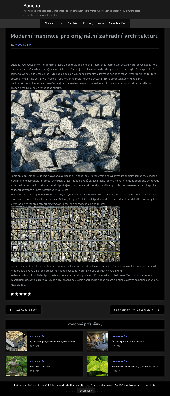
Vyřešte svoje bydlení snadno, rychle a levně (52, 341)
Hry (60, 23)
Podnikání (72, 23)
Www (101, 23)
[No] (165, 388)
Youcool (32, 6)
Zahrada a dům (117, 23)
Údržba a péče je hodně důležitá (128, 341)
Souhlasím (86, 390)
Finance (49, 23)
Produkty (88, 23)
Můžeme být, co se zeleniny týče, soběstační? (135, 366)
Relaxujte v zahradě (40, 366)
